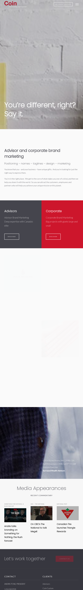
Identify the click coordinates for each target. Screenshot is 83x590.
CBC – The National (38, 504)
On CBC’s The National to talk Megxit (39, 528)
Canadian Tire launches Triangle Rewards (66, 528)
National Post (62, 504)
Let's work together (63, 4)
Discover (12, 236)
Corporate (54, 211)
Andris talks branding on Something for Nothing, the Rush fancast (13, 533)
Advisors (10, 211)
